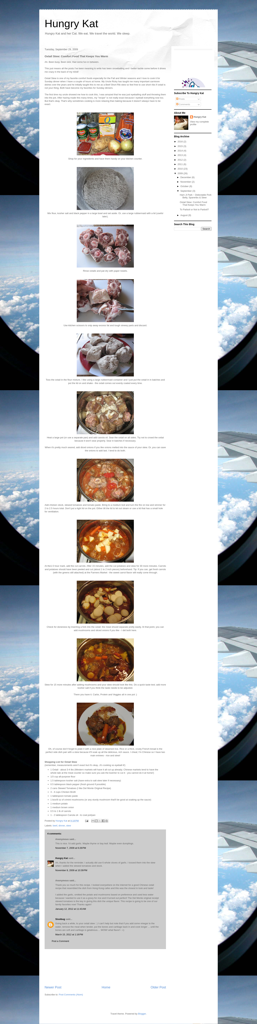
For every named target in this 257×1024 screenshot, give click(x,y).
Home (106, 987)
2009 (180, 173)
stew (68, 825)
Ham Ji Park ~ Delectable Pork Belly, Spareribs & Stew (195, 196)
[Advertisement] (105, 967)
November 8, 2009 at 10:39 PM (71, 870)
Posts (180, 99)
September (186, 191)
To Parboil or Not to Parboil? (194, 209)
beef (55, 825)
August (184, 215)
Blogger (142, 1013)
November (186, 181)
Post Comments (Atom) (71, 994)
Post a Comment (60, 941)
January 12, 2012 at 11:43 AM (70, 909)
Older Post (158, 987)
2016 (180, 141)
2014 (180, 150)
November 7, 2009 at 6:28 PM (70, 848)
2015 (180, 146)
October (184, 186)
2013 (180, 155)
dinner (62, 825)
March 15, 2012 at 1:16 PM (69, 934)
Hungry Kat (71, 24)
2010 (180, 168)
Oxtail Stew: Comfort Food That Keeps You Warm (193, 203)
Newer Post (53, 987)
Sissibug (60, 919)
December (186, 177)
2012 (180, 159)
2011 (180, 164)
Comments (183, 104)
